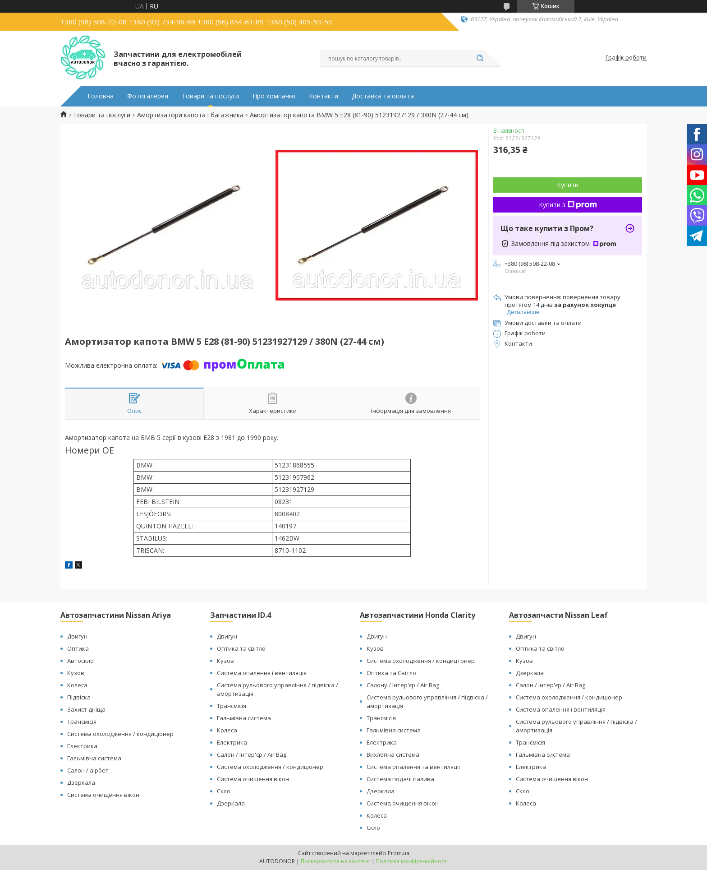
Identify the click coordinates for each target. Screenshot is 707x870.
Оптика (78, 648)
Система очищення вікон (103, 795)
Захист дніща (86, 709)
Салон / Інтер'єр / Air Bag (251, 754)
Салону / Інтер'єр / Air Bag (403, 685)
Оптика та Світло (391, 673)
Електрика (82, 746)
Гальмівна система (94, 758)
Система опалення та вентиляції (413, 767)
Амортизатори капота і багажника (190, 115)
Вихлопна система (393, 754)
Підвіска (79, 697)
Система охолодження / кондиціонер (120, 734)
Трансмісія (81, 721)
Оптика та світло (241, 648)
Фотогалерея (147, 96)
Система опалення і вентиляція (262, 673)
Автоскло (80, 661)
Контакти (323, 96)
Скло (223, 791)
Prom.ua (398, 853)
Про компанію (273, 96)
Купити (567, 184)
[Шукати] (480, 59)
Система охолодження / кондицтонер (421, 661)
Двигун (77, 636)
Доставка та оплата (383, 96)
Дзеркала (81, 782)
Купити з (568, 204)
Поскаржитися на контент (335, 861)
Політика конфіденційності (412, 861)
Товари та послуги (210, 96)
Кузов (75, 673)
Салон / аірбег (87, 770)
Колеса (77, 685)
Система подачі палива (400, 779)
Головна (100, 96)
